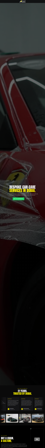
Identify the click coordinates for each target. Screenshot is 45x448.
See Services (28, 198)
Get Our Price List (18, 198)
